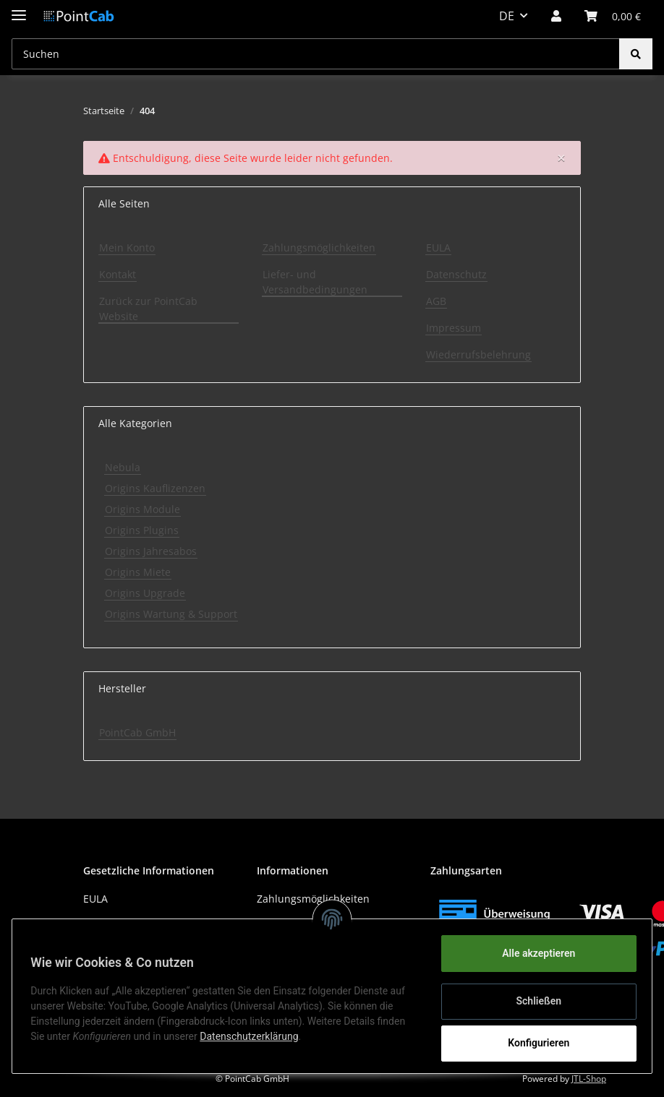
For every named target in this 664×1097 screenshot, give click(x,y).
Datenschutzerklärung (254, 1036)
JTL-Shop (588, 1078)
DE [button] (506, 16)
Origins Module (142, 509)
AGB (436, 301)
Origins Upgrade (145, 593)
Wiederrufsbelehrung (478, 354)
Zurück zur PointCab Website (148, 308)
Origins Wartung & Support (171, 614)
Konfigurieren (533, 1043)
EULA (438, 247)
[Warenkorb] (612, 15)
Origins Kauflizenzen (155, 488)
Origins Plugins (142, 530)
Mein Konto (127, 247)
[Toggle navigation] (19, 9)
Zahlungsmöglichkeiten (319, 247)
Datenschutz (456, 274)
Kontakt (117, 274)
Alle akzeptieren (533, 953)
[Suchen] (316, 53)
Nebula (122, 467)
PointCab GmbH (137, 732)
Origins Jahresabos (151, 551)
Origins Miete (138, 572)
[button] (556, 15)
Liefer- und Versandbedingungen (315, 281)
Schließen (534, 1001)
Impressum (453, 328)
